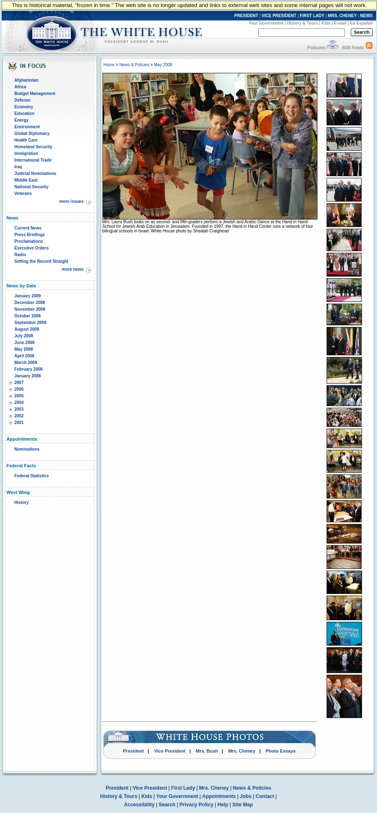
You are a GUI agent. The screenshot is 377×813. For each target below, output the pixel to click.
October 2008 (28, 316)
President (133, 750)
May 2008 (24, 349)
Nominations (27, 449)
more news (72, 269)
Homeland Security (33, 147)
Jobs (246, 796)
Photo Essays (281, 750)
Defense (23, 100)
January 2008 (28, 376)
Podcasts (316, 47)
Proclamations (29, 241)
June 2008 (25, 342)
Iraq (18, 167)
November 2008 (30, 309)
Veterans (23, 193)
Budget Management (35, 93)
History (22, 502)
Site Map (242, 805)
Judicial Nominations (36, 173)
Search (167, 805)
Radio (20, 254)
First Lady (183, 788)
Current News (28, 228)
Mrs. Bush (207, 750)
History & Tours (302, 23)
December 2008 (30, 302)
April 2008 (25, 356)
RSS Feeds (353, 47)
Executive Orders (32, 248)
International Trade (33, 160)
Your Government (266, 23)
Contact (265, 796)
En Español (361, 23)
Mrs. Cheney (241, 750)
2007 (19, 382)
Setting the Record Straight (41, 261)
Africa (20, 87)
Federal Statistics (32, 476)
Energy (22, 120)
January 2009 (28, 296)
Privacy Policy (196, 805)
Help (222, 805)
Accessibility (139, 805)
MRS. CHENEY (342, 15)
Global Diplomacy (32, 133)
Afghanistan (27, 80)
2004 (19, 402)
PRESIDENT (246, 15)
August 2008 (27, 329)
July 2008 (24, 336)
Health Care (26, 140)
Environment (27, 127)
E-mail (340, 23)
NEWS (366, 15)
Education (25, 113)
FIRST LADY (312, 15)
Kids (326, 23)
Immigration (26, 153)
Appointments (219, 796)
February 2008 (29, 369)
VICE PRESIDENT (279, 15)
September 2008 (31, 322)
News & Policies (134, 64)
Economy (24, 107)
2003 (19, 409)
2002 (19, 416)
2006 (19, 389)
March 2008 (26, 362)
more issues (71, 201)
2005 (19, 396)
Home (109, 64)
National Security (32, 187)
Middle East (26, 180)
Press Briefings (30, 234)
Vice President (170, 750)
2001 (19, 422)
